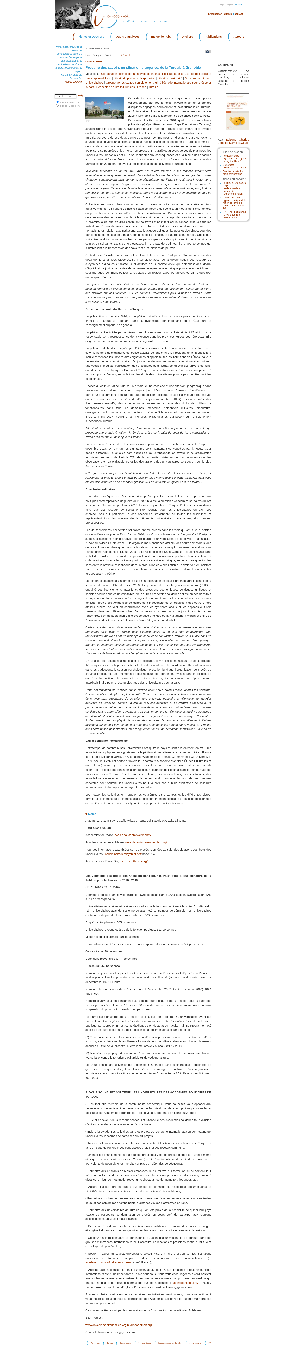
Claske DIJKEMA (94, 61)
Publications (213, 36)
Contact (238, 14)
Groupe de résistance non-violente (128, 82)
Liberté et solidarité (170, 78)
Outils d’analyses (128, 36)
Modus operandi (195, 1343)
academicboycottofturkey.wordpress (109, 1262)
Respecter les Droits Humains (115, 87)
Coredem (74, 106)
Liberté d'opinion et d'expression (134, 78)
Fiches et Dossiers (91, 36)
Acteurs (238, 36)
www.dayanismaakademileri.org (106, 1325)
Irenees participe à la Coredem (170, 1343)
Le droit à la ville (123, 55)
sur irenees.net (70, 102)
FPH (210, 1343)
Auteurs (228, 14)
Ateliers (187, 36)
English (222, 5)
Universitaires (94, 82)
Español (230, 5)
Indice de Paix (161, 36)
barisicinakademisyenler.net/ (133, 835)
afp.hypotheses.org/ (135, 861)
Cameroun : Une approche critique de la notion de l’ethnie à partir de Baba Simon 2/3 (234, 203)
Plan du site (95, 1343)
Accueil (89, 48)
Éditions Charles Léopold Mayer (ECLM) (233, 141)
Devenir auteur (125, 1343)
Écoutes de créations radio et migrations (233, 172)
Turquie (153, 87)
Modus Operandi (73, 81)
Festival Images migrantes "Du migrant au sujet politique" (234, 158)
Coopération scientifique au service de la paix (130, 73)
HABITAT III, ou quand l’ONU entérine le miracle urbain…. (234, 215)
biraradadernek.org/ (140, 1325)
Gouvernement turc (197, 78)
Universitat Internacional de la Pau (235, 166)
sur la (70, 106)
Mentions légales (144, 1343)
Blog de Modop (233, 151)
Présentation (215, 14)
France (141, 87)
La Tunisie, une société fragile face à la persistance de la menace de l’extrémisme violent (235, 188)
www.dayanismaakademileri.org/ (146, 842)
